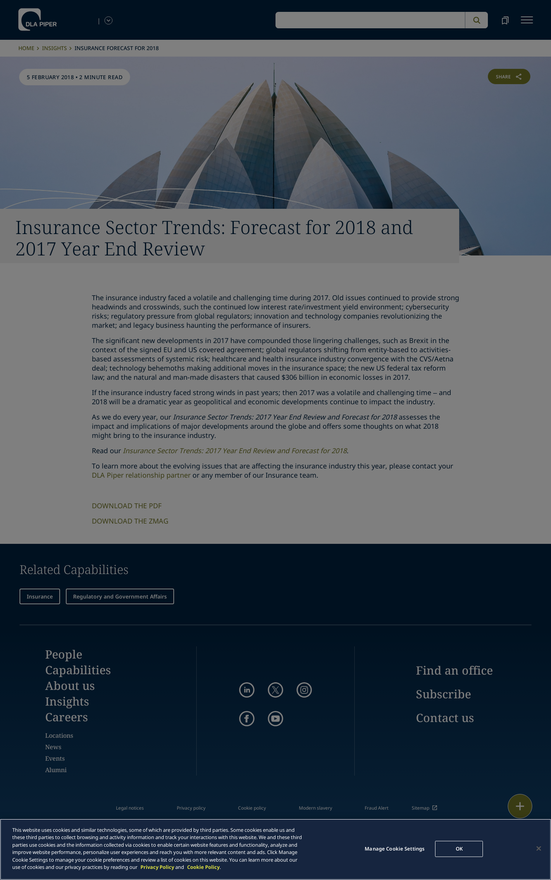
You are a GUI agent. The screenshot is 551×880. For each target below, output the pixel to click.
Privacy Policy (157, 867)
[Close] (538, 848)
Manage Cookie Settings (394, 848)
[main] (275, 849)
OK (459, 848)
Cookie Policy (203, 867)
